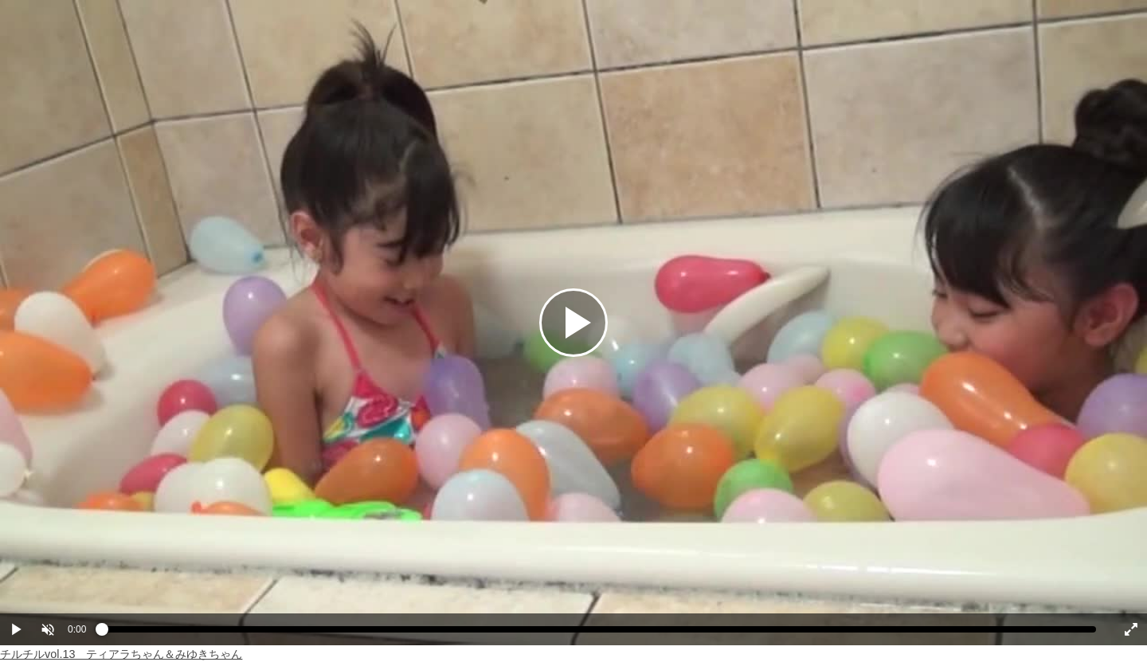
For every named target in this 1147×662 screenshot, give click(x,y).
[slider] (599, 633)
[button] (48, 629)
